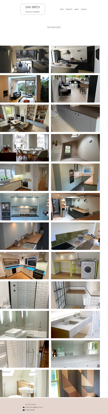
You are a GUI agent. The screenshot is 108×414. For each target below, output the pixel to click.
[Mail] (24, 407)
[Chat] (24, 410)
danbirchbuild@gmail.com (33, 407)
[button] (69, 9)
